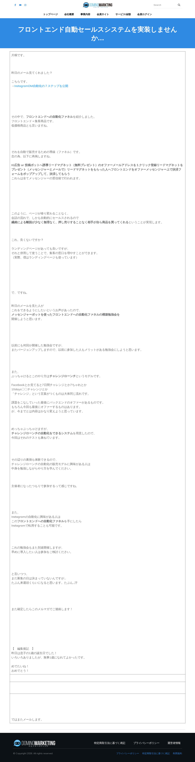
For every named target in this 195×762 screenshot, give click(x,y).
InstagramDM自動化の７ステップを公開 (41, 86)
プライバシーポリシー (127, 753)
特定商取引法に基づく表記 (156, 753)
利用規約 (177, 753)
